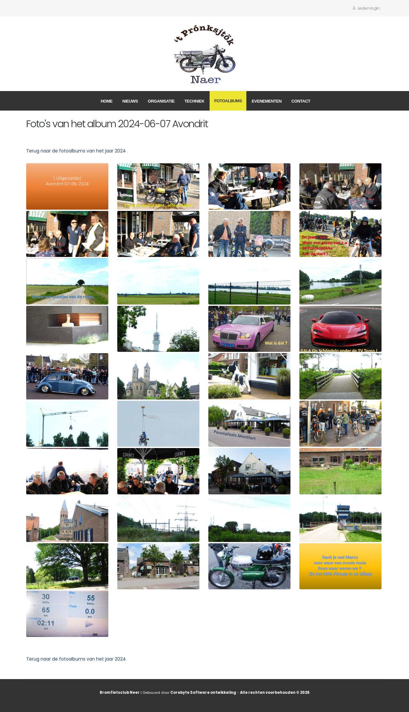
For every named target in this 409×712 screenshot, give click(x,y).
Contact (300, 101)
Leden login (366, 8)
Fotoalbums (228, 100)
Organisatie (161, 101)
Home (106, 101)
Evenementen (267, 101)
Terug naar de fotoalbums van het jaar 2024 (76, 151)
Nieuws (130, 101)
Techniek (194, 101)
